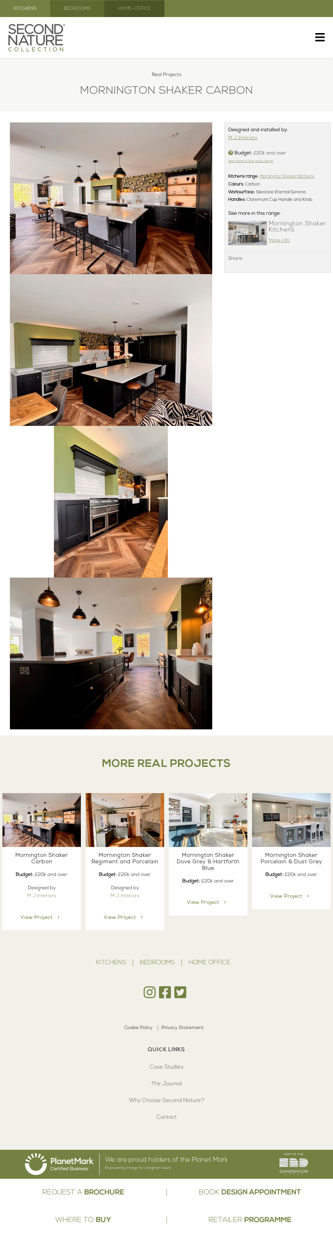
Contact (167, 1117)
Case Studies (167, 1067)
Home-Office (134, 8)
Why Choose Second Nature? (166, 1100)
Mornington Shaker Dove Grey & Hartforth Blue (208, 862)
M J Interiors (242, 137)
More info (279, 240)
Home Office (209, 963)
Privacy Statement (182, 1027)
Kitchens (25, 8)
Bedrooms (77, 8)
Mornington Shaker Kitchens (287, 177)
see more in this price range (250, 161)
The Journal (166, 1084)
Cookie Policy (138, 1027)
